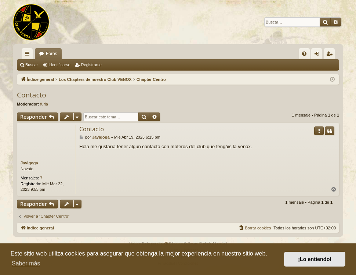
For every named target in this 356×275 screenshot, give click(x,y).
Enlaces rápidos (29, 55)
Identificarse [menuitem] (318, 55)
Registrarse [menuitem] (331, 55)
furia (44, 104)
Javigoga (29, 163)
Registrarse (91, 65)
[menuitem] (304, 53)
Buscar (31, 65)
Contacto (31, 95)
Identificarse (59, 65)
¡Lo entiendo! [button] (314, 259)
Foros (51, 53)
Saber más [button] (26, 263)
